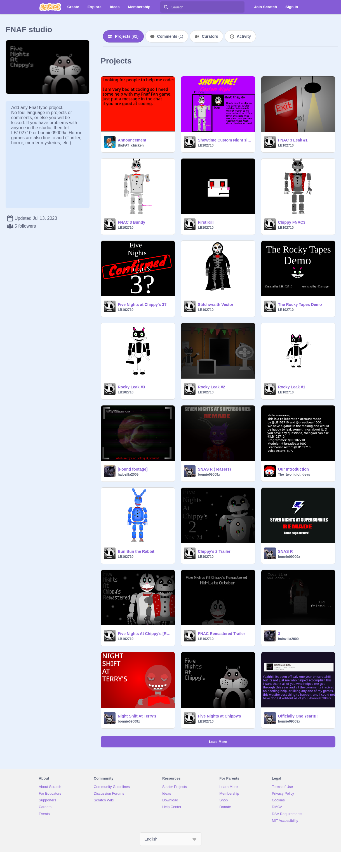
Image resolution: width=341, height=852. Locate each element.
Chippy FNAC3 (291, 222)
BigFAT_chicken (131, 145)
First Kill (205, 222)
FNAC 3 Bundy (131, 222)
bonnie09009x (209, 474)
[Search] (165, 7)
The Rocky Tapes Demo (300, 304)
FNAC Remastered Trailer (221, 633)
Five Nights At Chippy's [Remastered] (144, 633)
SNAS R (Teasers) (214, 469)
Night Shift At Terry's (137, 716)
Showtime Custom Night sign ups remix (224, 140)
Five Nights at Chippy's (219, 716)
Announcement (132, 140)
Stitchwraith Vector (215, 304)
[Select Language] (170, 839)
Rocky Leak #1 (291, 387)
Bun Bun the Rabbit (136, 551)
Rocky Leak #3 (131, 387)
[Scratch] (50, 7)
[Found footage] (133, 469)
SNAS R (285, 551)
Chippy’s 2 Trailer (214, 551)
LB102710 (205, 145)
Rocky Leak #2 (211, 387)
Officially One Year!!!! (298, 716)
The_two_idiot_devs (294, 474)
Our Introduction (293, 469)
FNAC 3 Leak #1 (293, 140)
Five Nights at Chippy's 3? (142, 304)
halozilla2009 (128, 474)
